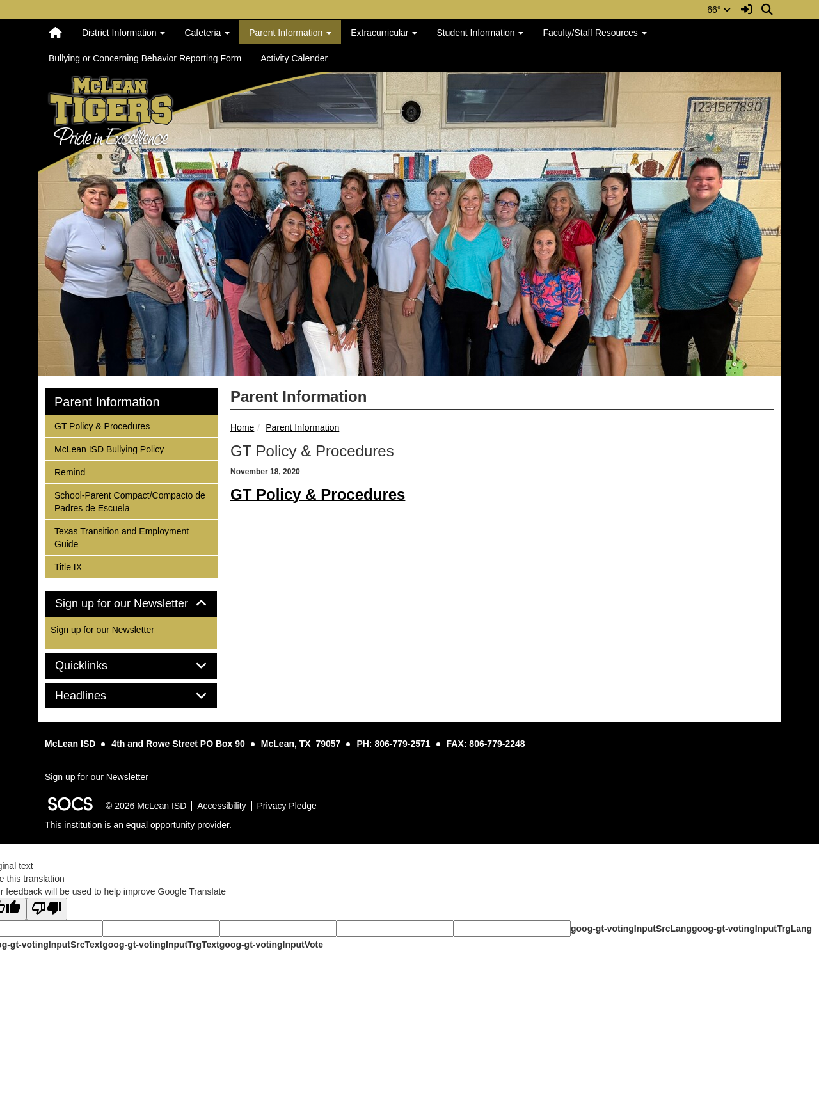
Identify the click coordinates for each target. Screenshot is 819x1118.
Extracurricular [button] (384, 33)
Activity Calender (294, 58)
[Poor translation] (46, 909)
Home (242, 427)
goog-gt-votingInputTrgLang (752, 928)
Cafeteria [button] (207, 33)
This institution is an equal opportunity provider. (138, 825)
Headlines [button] (95, 696)
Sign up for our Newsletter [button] (131, 604)
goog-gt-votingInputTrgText (160, 944)
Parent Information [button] (290, 33)
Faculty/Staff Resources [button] (594, 33)
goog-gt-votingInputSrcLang (631, 928)
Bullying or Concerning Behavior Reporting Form (145, 58)
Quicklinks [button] (95, 666)
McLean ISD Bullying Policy (109, 448)
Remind (71, 471)
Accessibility (221, 806)
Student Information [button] (479, 33)
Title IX (71, 566)
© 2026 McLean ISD (146, 806)
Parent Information (302, 427)
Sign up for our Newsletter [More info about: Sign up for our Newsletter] (102, 630)
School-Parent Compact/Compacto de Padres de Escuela (129, 500)
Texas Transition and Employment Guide (121, 536)
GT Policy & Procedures (102, 425)
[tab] (131, 604)
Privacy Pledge (287, 806)
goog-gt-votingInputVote (271, 944)
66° (719, 9)
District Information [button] (124, 33)
